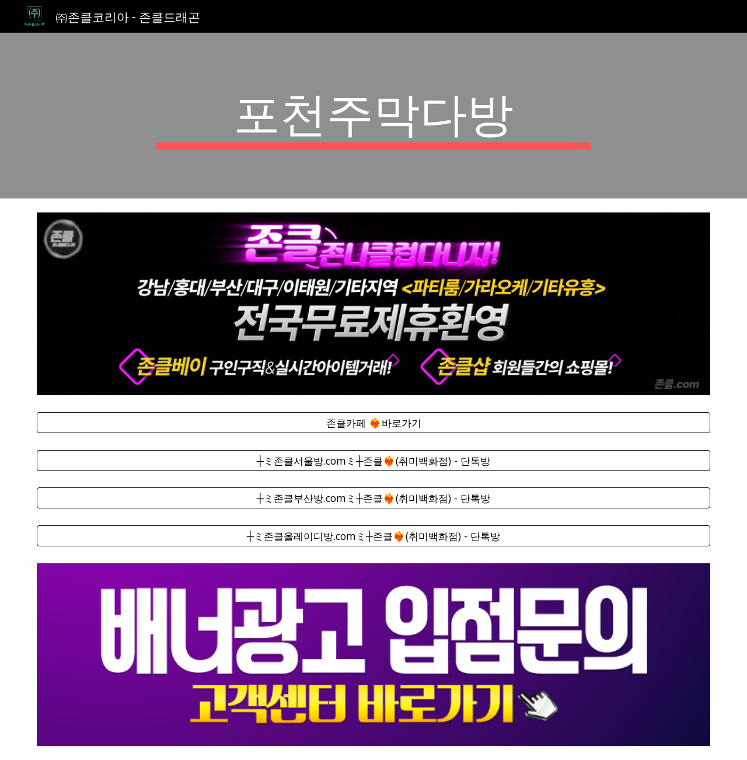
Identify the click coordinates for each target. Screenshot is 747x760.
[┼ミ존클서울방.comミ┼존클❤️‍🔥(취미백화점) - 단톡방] (373, 460)
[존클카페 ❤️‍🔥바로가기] (373, 422)
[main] (373, 115)
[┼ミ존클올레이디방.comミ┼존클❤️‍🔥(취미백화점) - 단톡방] (373, 536)
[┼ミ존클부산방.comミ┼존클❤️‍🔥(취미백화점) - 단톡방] (373, 498)
